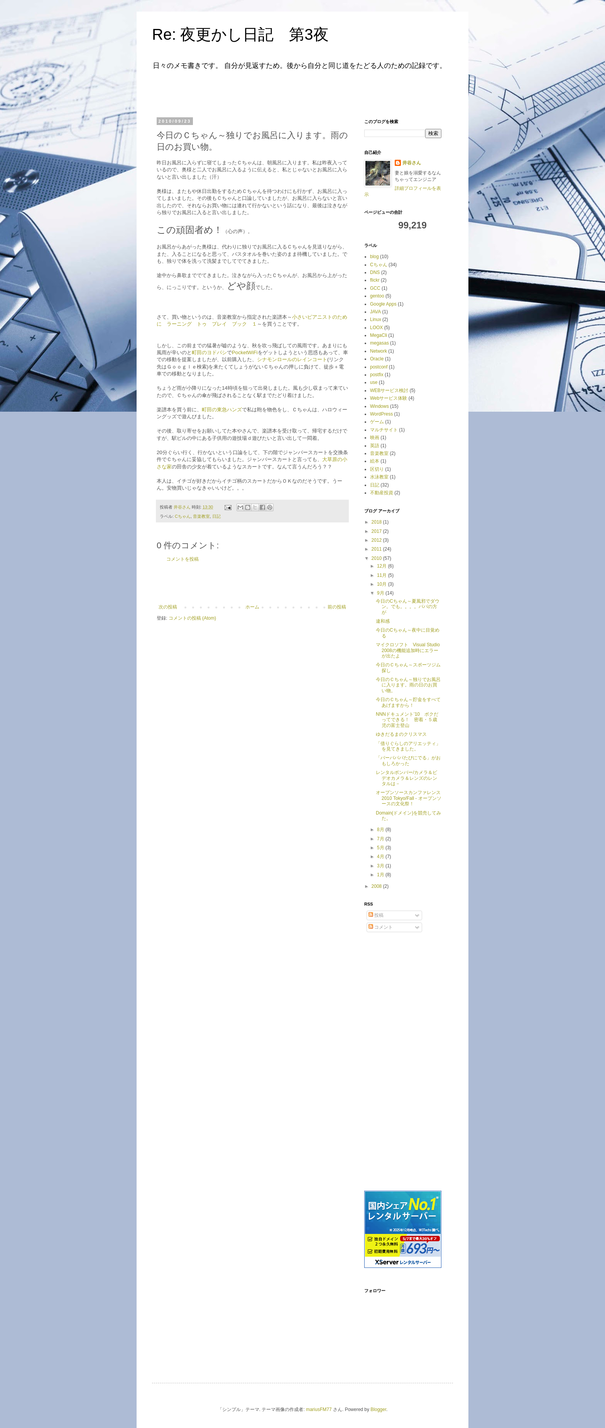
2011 (377, 549)
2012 (377, 540)
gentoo (377, 296)
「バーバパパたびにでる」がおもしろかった (408, 760)
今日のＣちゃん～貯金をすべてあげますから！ (408, 702)
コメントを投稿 (182, 559)
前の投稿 (337, 607)
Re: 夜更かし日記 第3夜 (240, 34)
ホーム (252, 607)
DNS (375, 272)
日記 (216, 516)
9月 (381, 593)
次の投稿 (168, 607)
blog (374, 256)
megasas (379, 343)
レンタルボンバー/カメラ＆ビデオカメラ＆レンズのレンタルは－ (406, 778)
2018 (377, 522)
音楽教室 (201, 516)
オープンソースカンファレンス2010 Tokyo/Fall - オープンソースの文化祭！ (408, 798)
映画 (374, 437)
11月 (382, 575)
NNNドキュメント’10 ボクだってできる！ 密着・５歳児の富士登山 (407, 719)
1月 (381, 874)
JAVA (375, 311)
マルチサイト (384, 430)
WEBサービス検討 (389, 390)
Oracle (377, 359)
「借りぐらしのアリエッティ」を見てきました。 (408, 746)
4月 (381, 856)
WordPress (381, 414)
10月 (382, 584)
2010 (377, 558)
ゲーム (377, 421)
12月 (382, 566)
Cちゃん (183, 516)
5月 (381, 847)
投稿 (376, 915)
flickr (375, 280)
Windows (379, 406)
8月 (381, 829)
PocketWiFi (245, 352)
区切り (377, 469)
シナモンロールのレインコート (292, 359)
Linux (375, 319)
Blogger (378, 1409)
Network (378, 351)
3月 (381, 866)
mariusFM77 (319, 1409)
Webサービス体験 (388, 398)
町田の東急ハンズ (222, 409)
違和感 (383, 621)
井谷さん (411, 163)
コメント (380, 927)
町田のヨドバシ (209, 352)
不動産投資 (381, 492)
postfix (377, 374)
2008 (377, 886)
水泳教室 (379, 477)
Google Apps (383, 304)
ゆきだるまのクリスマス (401, 734)
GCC (375, 288)
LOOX (376, 327)
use (373, 382)
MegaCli (378, 335)
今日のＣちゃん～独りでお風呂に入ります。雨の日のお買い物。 (408, 685)
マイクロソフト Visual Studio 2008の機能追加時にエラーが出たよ (408, 650)
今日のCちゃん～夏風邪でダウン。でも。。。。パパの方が (407, 606)
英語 (374, 445)
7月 (381, 839)
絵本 (374, 461)
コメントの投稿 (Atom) (192, 618)
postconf (378, 367)
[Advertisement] (254, 91)
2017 (377, 531)
